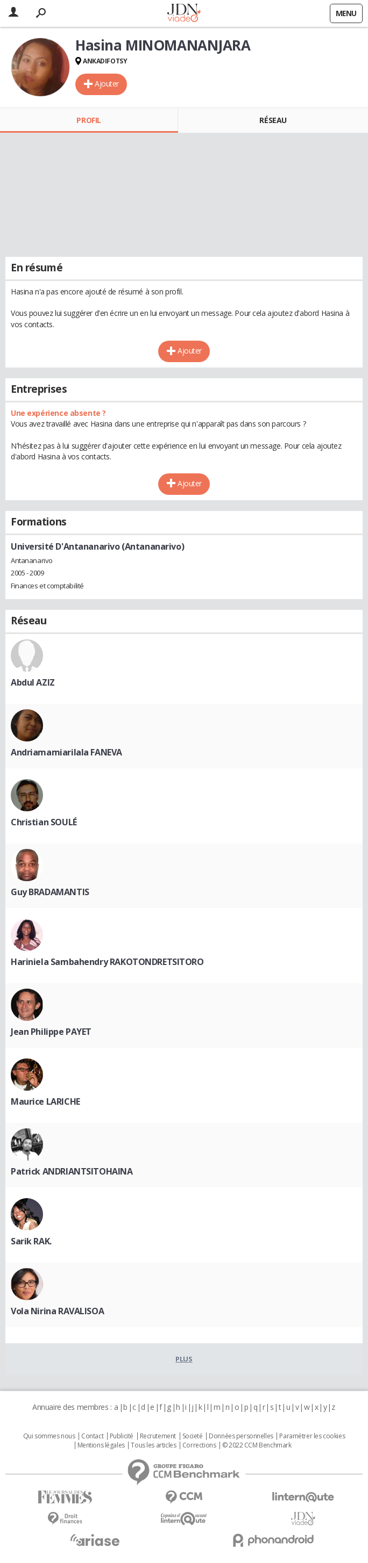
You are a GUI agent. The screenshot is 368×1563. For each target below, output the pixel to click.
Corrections (199, 1445)
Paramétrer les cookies (312, 1436)
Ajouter (107, 83)
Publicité (121, 1436)
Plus (183, 1359)
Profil (88, 120)
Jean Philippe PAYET (51, 1032)
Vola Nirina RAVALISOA (57, 1311)
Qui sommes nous (49, 1436)
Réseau (272, 120)
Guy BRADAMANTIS (50, 892)
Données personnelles (241, 1436)
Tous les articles (153, 1445)
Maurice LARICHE (45, 1101)
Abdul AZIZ (33, 682)
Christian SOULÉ (44, 822)
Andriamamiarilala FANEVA (66, 752)
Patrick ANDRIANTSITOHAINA (72, 1171)
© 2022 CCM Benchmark (257, 1445)
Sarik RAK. (31, 1241)
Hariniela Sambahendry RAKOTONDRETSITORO (107, 962)
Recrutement (158, 1436)
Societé (192, 1436)
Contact (92, 1436)
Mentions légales (101, 1445)
